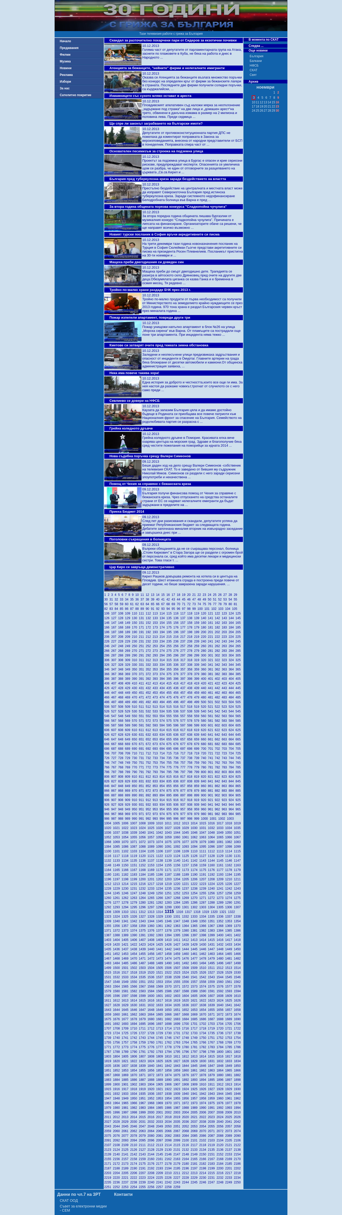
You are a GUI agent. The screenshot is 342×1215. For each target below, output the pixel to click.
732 (149, 758)
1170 (160, 870)
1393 (160, 935)
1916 (117, 1089)
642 (218, 735)
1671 (212, 1014)
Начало (65, 41)
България (256, 56)
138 (190, 618)
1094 (195, 846)
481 (211, 697)
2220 (117, 1178)
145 (238, 618)
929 (128, 804)
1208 (212, 879)
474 (163, 697)
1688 (221, 1019)
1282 (160, 902)
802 (218, 772)
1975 (212, 1103)
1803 (108, 1056)
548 (121, 716)
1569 (160, 986)
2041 (229, 1122)
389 (128, 679)
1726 (134, 1033)
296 (176, 655)
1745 (160, 1038)
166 (107, 627)
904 (232, 795)
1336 (221, 916)
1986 (169, 1108)
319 (197, 660)
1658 (238, 1010)
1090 (160, 846)
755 (169, 762)
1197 (117, 879)
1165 (117, 870)
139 (197, 618)
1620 (186, 1000)
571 (142, 721)
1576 (221, 986)
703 (225, 749)
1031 (203, 828)
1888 (151, 1080)
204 (232, 632)
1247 (134, 893)
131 (142, 618)
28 (231, 595)
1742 (134, 1038)
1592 (221, 991)
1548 (117, 982)
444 (232, 688)
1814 (203, 1056)
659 (197, 739)
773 (156, 767)
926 (107, 804)
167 (114, 627)
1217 (151, 884)
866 (107, 790)
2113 (160, 1145)
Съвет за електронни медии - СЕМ (83, 1208)
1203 (169, 879)
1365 (195, 926)
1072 (143, 842)
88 (137, 609)
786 (107, 772)
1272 (212, 898)
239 (197, 641)
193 (156, 632)
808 (121, 776)
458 (190, 693)
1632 (151, 1005)
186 (107, 632)
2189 (126, 1168)
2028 (117, 1122)
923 (225, 800)
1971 (177, 1103)
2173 (126, 1164)
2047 (143, 1126)
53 (225, 599)
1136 (143, 860)
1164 (108, 870)
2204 (117, 1173)
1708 (117, 1028)
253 (156, 646)
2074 (238, 1131)
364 (232, 669)
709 (128, 753)
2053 (195, 1126)
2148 (186, 1154)
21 (194, 595)
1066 (229, 837)
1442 (169, 949)
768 (121, 767)
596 (176, 725)
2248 (221, 1182)
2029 (126, 1122)
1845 (195, 1066)
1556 (186, 982)
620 (204, 730)
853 (156, 786)
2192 (151, 1168)
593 (156, 725)
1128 (212, 856)
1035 (238, 828)
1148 (108, 865)
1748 (186, 1038)
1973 (195, 1103)
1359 (143, 926)
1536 (151, 977)
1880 (221, 1075)
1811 (177, 1056)
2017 (160, 1117)
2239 (143, 1182)
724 (232, 753)
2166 (203, 1159)
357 (183, 669)
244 (232, 641)
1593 (229, 991)
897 (183, 795)
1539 (177, 977)
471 (142, 697)
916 (176, 800)
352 (149, 669)
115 (169, 613)
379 (197, 674)
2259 (177, 1187)
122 (218, 613)
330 (135, 665)
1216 (143, 884)
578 (190, 721)
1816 (221, 1056)
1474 (169, 958)
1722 (238, 1028)
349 (128, 669)
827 (114, 781)
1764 (186, 1042)
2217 (229, 1173)
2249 (229, 1182)
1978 (238, 1103)
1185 (151, 874)
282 (218, 651)
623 (225, 730)
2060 (117, 1131)
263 (225, 646)
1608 (221, 996)
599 (197, 725)
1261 (117, 898)
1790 (134, 1052)
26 (220, 595)
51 (215, 599)
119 (197, 613)
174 (163, 627)
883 (225, 790)
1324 (117, 916)
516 (176, 707)
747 (114, 762)
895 (169, 795)
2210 (169, 1173)
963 (225, 809)
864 (232, 786)
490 (135, 702)
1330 (169, 916)
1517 (126, 972)
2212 (186, 1173)
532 (149, 711)
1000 (205, 818)
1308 (108, 912)
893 (156, 795)
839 (197, 781)
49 (205, 599)
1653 (195, 1010)
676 (176, 744)
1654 (203, 1010)
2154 (238, 1154)
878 (190, 790)
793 (156, 772)
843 (225, 781)
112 (149, 613)
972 (149, 814)
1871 (143, 1075)
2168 (221, 1159)
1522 (169, 972)
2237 (126, 1182)
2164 (186, 1159)
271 (142, 651)
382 (218, 674)
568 (121, 721)
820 (204, 776)
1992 (221, 1108)
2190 (134, 1168)
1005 (117, 823)
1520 (151, 972)
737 (183, 758)
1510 (203, 968)
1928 (221, 1089)
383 (225, 674)
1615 (143, 1000)
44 (179, 599)
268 (121, 651)
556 (176, 716)
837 (183, 781)
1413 (195, 940)
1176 (212, 870)
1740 (117, 1038)
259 (197, 646)
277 (183, 651)
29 (236, 595)
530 (135, 711)
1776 (151, 1047)
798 (190, 772)
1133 (117, 860)
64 (148, 604)
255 (169, 646)
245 (238, 641)
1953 (160, 1098)
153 (156, 623)
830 (135, 781)
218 (190, 637)
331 (142, 665)
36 (137, 599)
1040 (143, 832)
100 (200, 609)
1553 (160, 982)
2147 (177, 1154)
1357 (126, 926)
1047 (203, 832)
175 (169, 627)
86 (127, 609)
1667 (177, 1014)
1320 (215, 912)
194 (163, 632)
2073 (229, 1131)
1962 (238, 1098)
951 (142, 809)
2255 (143, 1187)
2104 (221, 1140)
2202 (238, 1168)
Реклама (66, 75)
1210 (229, 879)
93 (163, 609)
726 (107, 758)
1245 (117, 893)
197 (183, 632)
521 (211, 707)
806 (107, 776)
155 (169, 623)
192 (149, 632)
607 (114, 730)
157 (183, 623)
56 (106, 604)
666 (107, 744)
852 (149, 786)
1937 (160, 1094)
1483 (108, 963)
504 (232, 702)
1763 (177, 1042)
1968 (151, 1103)
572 (149, 721)
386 (107, 679)
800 (204, 772)
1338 (238, 916)
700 (204, 749)
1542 (203, 977)
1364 (186, 926)
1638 (203, 1005)
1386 (238, 930)
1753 (229, 1038)
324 (232, 660)
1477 (195, 958)
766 (107, 767)
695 (169, 749)
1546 (238, 977)
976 (176, 814)
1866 (238, 1070)
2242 (169, 1182)
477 (183, 697)
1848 (221, 1066)
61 (132, 604)
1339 (108, 921)
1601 (160, 996)
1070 (126, 842)
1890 (169, 1080)
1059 (169, 837)
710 (135, 753)
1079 (203, 842)
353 (156, 669)
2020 (186, 1117)
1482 (238, 958)
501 (211, 702)
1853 (126, 1070)
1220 (177, 884)
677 (183, 744)
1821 (126, 1061)
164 (232, 623)
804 (232, 772)
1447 (212, 949)
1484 (117, 963)
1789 (126, 1052)
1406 (134, 940)
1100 (108, 851)
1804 (117, 1056)
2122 (238, 1145)
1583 (143, 991)
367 (114, 674)
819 (197, 776)
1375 (143, 930)
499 (197, 702)
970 (135, 814)
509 (128, 707)
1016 (212, 823)
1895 (212, 1080)
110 (135, 613)
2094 (134, 1140)
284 (232, 651)
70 (179, 604)
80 (231, 604)
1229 (117, 888)
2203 (108, 1173)
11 (143, 595)
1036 (108, 832)
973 (156, 814)
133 (156, 618)
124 (232, 613)
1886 (134, 1080)
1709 (126, 1028)
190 (135, 632)
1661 (126, 1014)
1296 (143, 907)
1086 (126, 846)
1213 (117, 884)
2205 (126, 1173)
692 (149, 749)
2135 (212, 1150)
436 (176, 688)
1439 (143, 949)
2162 (169, 1159)
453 (156, 693)
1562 (238, 982)
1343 (143, 921)
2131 (177, 1150)
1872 (151, 1075)
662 (218, 739)
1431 (212, 944)
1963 (108, 1103)
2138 (238, 1150)
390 (135, 679)
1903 (143, 1084)
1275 (238, 898)
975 (169, 814)
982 (218, 814)
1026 (160, 828)
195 (169, 632)
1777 (160, 1047)
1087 (134, 846)
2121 (229, 1145)
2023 (212, 1117)
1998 (134, 1112)
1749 (195, 1038)
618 (190, 730)
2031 (143, 1122)
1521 (160, 972)
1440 (151, 949)
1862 (203, 1070)
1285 (186, 902)
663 (225, 739)
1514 (238, 968)
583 (225, 721)
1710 (134, 1028)
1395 (177, 935)
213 (156, 637)
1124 (177, 856)
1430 (203, 944)
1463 (212, 954)
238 (190, 641)
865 (238, 786)
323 (225, 660)
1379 (177, 930)
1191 (203, 874)
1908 (186, 1084)
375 (169, 674)
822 (218, 776)
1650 (169, 1010)
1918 (134, 1089)
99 (194, 609)
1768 (221, 1042)
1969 (160, 1103)
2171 (108, 1164)
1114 (229, 851)
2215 (212, 1173)
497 (183, 702)
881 (211, 790)
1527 (212, 972)
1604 (186, 996)
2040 (221, 1122)
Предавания (69, 48)
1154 (160, 865)
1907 (177, 1084)
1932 (117, 1094)
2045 (126, 1126)
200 (204, 632)
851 (142, 786)
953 (156, 809)
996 (176, 818)
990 (135, 818)
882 (218, 790)
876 (176, 790)
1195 (238, 874)
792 (149, 772)
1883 (108, 1080)
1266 (160, 898)
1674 (238, 1014)
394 (163, 679)
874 (163, 790)
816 (176, 776)
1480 (221, 958)
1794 (169, 1052)
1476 (186, 958)
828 (121, 781)
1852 (117, 1070)
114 (163, 613)
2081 (160, 1136)
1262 (126, 898)
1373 (126, 930)
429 (128, 688)
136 (176, 618)
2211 (177, 1173)
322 (218, 660)
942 (218, 804)
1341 (126, 921)
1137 (151, 860)
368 (121, 674)
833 (156, 781)
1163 (238, 865)
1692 (117, 1024)
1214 (126, 884)
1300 (177, 907)
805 (238, 772)
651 (142, 739)
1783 (212, 1047)
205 (238, 632)
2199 (212, 1168)
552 (149, 716)
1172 (177, 870)
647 (114, 739)
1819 (108, 1061)
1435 (108, 949)
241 (211, 641)
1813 (195, 1056)
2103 (212, 1140)
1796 (186, 1052)
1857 (160, 1070)
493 (156, 702)
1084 (108, 846)
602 (218, 725)
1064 (212, 837)
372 (149, 674)
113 (156, 613)
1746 (169, 1038)
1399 (212, 935)
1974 (203, 1103)
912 (149, 800)
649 (128, 739)
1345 (160, 921)
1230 (126, 888)
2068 (186, 1131)
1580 (117, 991)
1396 (186, 935)
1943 (212, 1094)
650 (135, 739)
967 (114, 814)
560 (204, 716)
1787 (108, 1052)
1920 (151, 1089)
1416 (221, 940)
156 (176, 623)
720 (204, 753)
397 (183, 679)
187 (114, 632)
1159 (203, 865)
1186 (160, 874)
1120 (143, 856)
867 (114, 790)
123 (225, 613)
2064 (151, 1131)
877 (183, 790)
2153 (229, 1154)
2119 (212, 1145)
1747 (177, 1038)
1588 (186, 991)
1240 (212, 888)
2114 (169, 1145)
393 (156, 679)
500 (204, 702)
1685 (195, 1019)
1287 (203, 902)
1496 (221, 963)
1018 (229, 823)
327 (114, 665)
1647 (143, 1010)
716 (176, 753)
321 (211, 660)
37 (143, 599)
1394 (169, 935)
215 (169, 637)
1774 (134, 1047)
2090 (238, 1136)
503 (225, 702)
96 (179, 609)
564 (232, 716)
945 (238, 804)
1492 (186, 963)
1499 (108, 968)
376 (176, 674)
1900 (117, 1084)
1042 (160, 832)
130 (135, 618)
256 (176, 646)
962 (218, 809)
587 (114, 725)
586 (107, 725)
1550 (134, 982)
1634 (169, 1005)
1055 (134, 837)
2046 (134, 1126)
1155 (169, 865)
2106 (238, 1140)
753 (156, 762)
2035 (177, 1122)
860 (204, 786)
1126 (195, 856)
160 (204, 623)
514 (163, 707)
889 (128, 795)
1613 (126, 1000)
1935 (143, 1094)
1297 (151, 907)
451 (142, 693)
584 (232, 721)
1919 (143, 1089)
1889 (160, 1080)
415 (169, 683)
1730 (169, 1033)
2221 (126, 1178)
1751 (212, 1038)
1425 (160, 944)
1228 (108, 888)
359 (197, 669)
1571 (177, 986)
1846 (203, 1066)
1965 (126, 1103)
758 (190, 762)
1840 (151, 1066)
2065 (160, 1131)
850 (135, 786)
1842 (169, 1066)
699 (197, 749)
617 (183, 730)
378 (190, 674)
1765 (195, 1042)
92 (158, 609)
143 (225, 618)
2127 (143, 1150)
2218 (238, 1173)
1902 (134, 1084)
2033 (160, 1122)
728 (121, 758)
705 (238, 749)
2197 (195, 1168)
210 (135, 637)
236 (176, 641)
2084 (186, 1136)
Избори (65, 81)
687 (114, 749)
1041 (151, 832)
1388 (117, 935)
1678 (134, 1019)
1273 (221, 898)
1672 (221, 1014)
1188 (177, 874)
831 (142, 781)
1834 (238, 1061)
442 (218, 688)
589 (128, 725)
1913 (229, 1084)
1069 (117, 842)
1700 (186, 1024)
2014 (134, 1117)
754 (163, 762)
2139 (108, 1154)
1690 (238, 1019)
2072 (221, 1131)
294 (163, 655)
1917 (126, 1089)
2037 (195, 1122)
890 (135, 795)
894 (163, 795)
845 (238, 781)
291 (142, 655)
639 (197, 735)
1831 (212, 1061)
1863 (212, 1070)
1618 (169, 1000)
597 (183, 725)
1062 (195, 837)
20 (189, 595)
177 (183, 627)
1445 (195, 949)
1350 (203, 921)
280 (204, 651)
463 (225, 693)
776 (176, 767)
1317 (189, 912)
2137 (229, 1150)
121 (211, 613)
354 (163, 669)
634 (163, 735)
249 (128, 646)
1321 (223, 912)
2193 (160, 1168)
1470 (134, 958)
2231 (212, 1178)
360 (204, 669)
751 (142, 762)
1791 (143, 1052)
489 (128, 702)
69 (174, 604)
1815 (212, 1056)
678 (190, 744)
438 (190, 688)
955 (169, 809)
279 (197, 651)
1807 (143, 1056)
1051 (238, 832)
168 (121, 627)
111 (142, 613)
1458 (169, 954)
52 (220, 599)
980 (204, 814)
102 (214, 609)
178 (190, 627)
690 (135, 749)
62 (137, 604)
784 (232, 767)
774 (163, 767)
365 (238, 669)
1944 (221, 1094)
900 (204, 795)
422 (218, 683)
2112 (151, 1145)
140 (204, 618)
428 (121, 688)
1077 (186, 842)
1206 (195, 879)
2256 (151, 1187)
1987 (177, 1108)
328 (121, 665)
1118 (126, 856)
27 (225, 595)
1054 (126, 837)
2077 (126, 1136)
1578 (238, 986)
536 (176, 711)
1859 (177, 1070)
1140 (177, 860)
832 (149, 781)
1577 (229, 986)
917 (183, 800)
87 (132, 609)
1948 (117, 1098)
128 (121, 618)
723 (225, 753)
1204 (177, 879)
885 (238, 790)
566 (107, 721)
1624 (221, 1000)
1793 (160, 1052)
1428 (186, 944)
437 (183, 688)
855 (169, 786)
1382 (203, 930)
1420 (117, 944)
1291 (238, 902)
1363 (177, 926)
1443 (177, 949)
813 (156, 776)
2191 (143, 1168)
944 (232, 804)
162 (218, 623)
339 (197, 665)
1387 (108, 935)
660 (204, 739)
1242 (229, 888)
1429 (195, 944)
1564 (117, 986)
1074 (160, 842)
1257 (221, 893)
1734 (203, 1033)
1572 (186, 986)
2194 (169, 1168)
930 (135, 804)
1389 (126, 935)
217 (183, 637)
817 (183, 776)
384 (232, 674)
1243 (238, 888)
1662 (134, 1014)
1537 (160, 977)
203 (225, 632)
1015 (203, 823)
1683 (177, 1019)
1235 (169, 888)
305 (238, 655)
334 (163, 665)
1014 (195, 823)
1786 (238, 1047)
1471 (143, 958)
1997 (126, 1112)
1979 (108, 1108)
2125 (126, 1150)
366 (107, 674)
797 (183, 772)
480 (204, 697)
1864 (221, 1070)
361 (211, 669)
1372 (117, 930)
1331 (177, 916)
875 (169, 790)
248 (121, 646)
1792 (151, 1052)
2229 (195, 1178)
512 (149, 707)
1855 (143, 1070)
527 (114, 711)
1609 (229, 996)
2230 (203, 1178)
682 (218, 744)
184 (232, 627)
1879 (212, 1075)
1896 (221, 1080)
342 (218, 665)
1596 (117, 996)
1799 (212, 1052)
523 (225, 707)
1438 (134, 949)
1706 (238, 1024)
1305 (221, 907)
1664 (151, 1014)
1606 (203, 996)
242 (218, 641)
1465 (229, 954)
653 (156, 739)
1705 (229, 1024)
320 (204, 660)
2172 (117, 1164)
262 (218, 646)
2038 (203, 1122)
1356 (117, 926)
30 (106, 599)
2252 (117, 1187)
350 (135, 669)
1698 (169, 1024)
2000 (151, 1112)
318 (190, 660)
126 (107, 618)
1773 (126, 1047)
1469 (126, 958)
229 (128, 641)
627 (114, 735)
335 (169, 665)
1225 (221, 884)
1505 (160, 968)
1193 (221, 874)
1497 (229, 963)
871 (142, 790)
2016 (151, 1117)
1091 (169, 846)
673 (156, 744)
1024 (143, 828)
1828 (186, 1061)
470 (135, 697)
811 (142, 776)
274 (163, 651)
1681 (160, 1019)
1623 (212, 1000)
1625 (229, 1000)
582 (218, 721)
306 (107, 660)
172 (149, 627)
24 (210, 595)
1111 (203, 851)
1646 (134, 1010)
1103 (134, 851)
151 (142, 623)
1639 (212, 1005)
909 (128, 800)
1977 (229, 1103)
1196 (108, 879)
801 (211, 772)
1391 (143, 935)
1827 (177, 1061)
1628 (117, 1005)
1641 (229, 1005)
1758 (134, 1042)
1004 (108, 823)
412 (149, 683)
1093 (186, 846)
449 (128, 693)
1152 (143, 865)
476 (176, 697)
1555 (177, 982)
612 (149, 730)
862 (218, 786)
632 (149, 735)
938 (190, 804)
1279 (134, 902)
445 (238, 688)
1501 (126, 968)
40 (158, 599)
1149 (117, 865)
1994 (238, 1108)
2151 (212, 1154)
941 (211, 804)
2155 (108, 1159)
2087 (212, 1136)
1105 (151, 851)
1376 (151, 930)
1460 (186, 954)
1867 (108, 1075)
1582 (134, 991)
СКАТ (253, 70)
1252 (177, 893)
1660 (117, 1014)
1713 (160, 1028)
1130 (229, 856)
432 (149, 688)
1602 (169, 996)
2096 (151, 1140)
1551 (143, 982)
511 (142, 707)
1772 (117, 1047)
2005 (195, 1112)
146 (107, 623)
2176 (151, 1164)
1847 (212, 1066)
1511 (212, 968)
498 (190, 702)
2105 (229, 1140)
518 (190, 707)
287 (114, 655)
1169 (151, 870)
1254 (195, 893)
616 (176, 730)
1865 (229, 1070)
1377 (160, 930)
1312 (143, 912)
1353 (229, 921)
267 (114, 651)
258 (190, 646)
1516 (117, 972)
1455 (143, 954)
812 (149, 776)
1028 (177, 828)
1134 (126, 860)
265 (238, 646)
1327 (143, 916)
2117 (195, 1145)
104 (228, 609)
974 (163, 814)
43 (174, 599)
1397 (195, 935)
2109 (126, 1145)
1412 (186, 940)
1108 (177, 851)
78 (220, 604)
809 (128, 776)
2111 (143, 1145)
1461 (195, 954)
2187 (108, 1168)
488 (121, 702)
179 (197, 627)
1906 (169, 1084)
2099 (177, 1140)
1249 (151, 893)
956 (176, 809)
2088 (221, 1136)
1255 (203, 893)
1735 (212, 1033)
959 (197, 809)
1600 (151, 996)
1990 (203, 1108)
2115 (177, 1145)
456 (176, 693)
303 (225, 655)
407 (114, 683)
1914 (238, 1084)
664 (232, 739)
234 (163, 641)
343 (225, 665)
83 (112, 609)
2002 (169, 1112)
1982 (134, 1108)
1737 (229, 1033)
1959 (212, 1098)
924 (232, 800)
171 (142, 627)
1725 (126, 1033)
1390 (134, 935)
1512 (221, 968)
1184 (143, 874)
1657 (229, 1010)
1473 (160, 958)
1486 (134, 963)
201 (211, 632)
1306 (229, 907)
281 (211, 651)
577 (183, 721)
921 (211, 800)
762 (218, 762)
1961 (229, 1098)
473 (156, 697)
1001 (214, 818)
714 (163, 753)
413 (156, 683)
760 (204, 762)
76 (210, 604)
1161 (221, 865)
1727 (143, 1033)
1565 (126, 986)
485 (238, 697)
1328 (151, 916)
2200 (221, 1168)
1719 (212, 1028)
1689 (229, 1019)
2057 (229, 1126)
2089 (229, 1136)
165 (238, 623)
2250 (238, 1182)
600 (204, 725)
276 (176, 651)
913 (156, 800)
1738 (238, 1033)
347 (114, 669)
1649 (160, 1010)
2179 (177, 1164)
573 (156, 721)
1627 (108, 1005)
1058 (160, 837)
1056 (143, 837)
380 (204, 674)
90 (148, 609)
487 (114, 702)
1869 (126, 1075)
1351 (212, 921)
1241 (221, 888)
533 (156, 711)
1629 (126, 1005)
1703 (212, 1024)
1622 (203, 1000)
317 (183, 660)
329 (128, 665)
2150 (203, 1154)
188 (121, 632)
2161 (160, 1159)
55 (236, 599)
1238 (195, 888)
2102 (203, 1140)
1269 (186, 898)
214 (163, 637)
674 (163, 744)
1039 (134, 832)
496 (176, 702)
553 (156, 716)
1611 (108, 1000)
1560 (221, 982)
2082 (169, 1136)
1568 (151, 986)
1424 (151, 944)
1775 (143, 1047)
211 (142, 637)
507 (114, 707)
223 (225, 637)
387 (114, 679)
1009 (151, 823)
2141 (126, 1154)
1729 (160, 1033)
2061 (126, 1131)
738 (190, 758)
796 (176, 772)
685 (238, 744)
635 (169, 735)
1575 (212, 986)
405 (238, 679)
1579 (108, 991)
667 (114, 744)
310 (135, 660)
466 (107, 697)
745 (238, 758)
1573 (195, 986)
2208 (151, 1173)
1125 (186, 856)
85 (122, 609)
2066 (169, 1131)
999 (197, 818)
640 (204, 735)
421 (211, 683)
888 (121, 795)
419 (197, 683)
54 (231, 599)
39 (153, 599)
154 (163, 623)
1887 (143, 1080)
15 (163, 595)
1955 (177, 1098)
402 (218, 679)
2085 (195, 1136)
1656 (221, 1010)
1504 (151, 968)
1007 (134, 823)
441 (211, 688)
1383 (212, 930)
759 (197, 762)
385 (238, 674)
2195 (177, 1168)
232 (149, 641)
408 (121, 683)
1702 (203, 1024)
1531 (108, 977)
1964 (117, 1103)
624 (232, 730)
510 (135, 707)
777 (183, 767)
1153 (151, 865)
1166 (126, 870)
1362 (169, 926)
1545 (229, 977)
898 (190, 795)
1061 (186, 837)
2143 (143, 1154)
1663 (143, 1014)
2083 (177, 1136)
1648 (151, 1010)
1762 (169, 1042)
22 (200, 595)
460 (204, 693)
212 (149, 637)
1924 (186, 1089)
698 (190, 749)
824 (232, 776)
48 (200, 599)
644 (232, 735)
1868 (117, 1075)
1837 (126, 1066)
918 (190, 800)
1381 (195, 930)
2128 (151, 1150)
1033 (221, 828)
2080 (151, 1136)
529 (128, 711)
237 (183, 641)
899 (197, 795)
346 (107, 669)
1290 (229, 902)
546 (107, 716)
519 (197, 707)
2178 (169, 1164)
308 (121, 660)
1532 (117, 977)
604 (232, 725)
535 (169, 711)
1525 (195, 972)
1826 (169, 1061)
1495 (212, 963)
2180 (186, 1164)
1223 (203, 884)
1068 (108, 842)
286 (107, 655)
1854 (134, 1070)
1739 (108, 1038)
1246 (126, 893)
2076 (117, 1136)
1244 (108, 893)
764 (232, 762)
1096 (212, 846)
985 (238, 814)
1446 (203, 949)
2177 (160, 1164)
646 (107, 739)
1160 (212, 865)
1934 (134, 1094)
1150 (126, 865)
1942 (203, 1094)
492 (149, 702)
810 (135, 776)
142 (218, 618)
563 (225, 716)
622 (218, 730)
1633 (160, 1005)
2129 (160, 1150)
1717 (195, 1028)
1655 (212, 1010)
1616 (151, 1000)
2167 (212, 1159)
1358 (134, 926)
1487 (143, 963)
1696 (151, 1024)
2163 (177, 1159)
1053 (117, 837)
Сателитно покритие (75, 95)
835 (169, 781)
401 (211, 679)
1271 (203, 898)
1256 (212, 893)
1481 (229, 958)
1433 (229, 944)
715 (169, 753)
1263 (134, 898)
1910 (203, 1084)
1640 (221, 1005)
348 (121, 669)
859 (197, 786)
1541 (195, 977)
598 (190, 725)
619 (197, 730)
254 (163, 646)
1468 (117, 958)
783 (225, 767)
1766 (203, 1042)
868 (121, 790)
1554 (169, 982)
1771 (108, 1047)
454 (163, 693)
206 (107, 637)
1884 (117, 1080)
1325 (126, 916)
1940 (186, 1094)
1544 (221, 977)
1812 (186, 1056)
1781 (195, 1047)
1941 (195, 1094)
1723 (108, 1033)
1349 (195, 921)
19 (184, 595)
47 (194, 599)
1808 (151, 1056)
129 (128, 618)
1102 (126, 851)
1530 (238, 972)
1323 (108, 916)
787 (114, 772)
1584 (151, 991)
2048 (151, 1126)
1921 (160, 1089)
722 (218, 753)
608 (121, 730)
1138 (160, 860)
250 (135, 646)
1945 (229, 1094)
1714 (169, 1028)
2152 (221, 1154)
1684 (186, 1019)
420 (204, 683)
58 (117, 604)
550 (135, 716)
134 (163, 618)
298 (190, 655)
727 (114, 758)
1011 (169, 823)
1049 (221, 832)
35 (132, 599)
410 (135, 683)
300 (204, 655)
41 (163, 599)
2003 (177, 1112)
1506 (169, 968)
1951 (143, 1098)
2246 (203, 1182)
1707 (108, 1028)
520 (204, 707)
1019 (238, 823)
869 (128, 790)
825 (238, 776)
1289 (221, 902)
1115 (238, 851)
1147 (238, 860)
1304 (212, 907)
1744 (151, 1038)
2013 (126, 1117)
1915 (108, 1089)
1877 (195, 1075)
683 (225, 744)
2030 (134, 1122)
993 (156, 818)
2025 (229, 1117)
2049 (160, 1126)
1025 (151, 828)
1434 (238, 944)
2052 (186, 1126)
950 (135, 809)
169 (128, 627)
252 (149, 646)
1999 (143, 1112)
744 (232, 758)
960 (204, 809)
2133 (195, 1150)
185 (238, 627)
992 (149, 818)
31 (112, 599)
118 (190, 613)
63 (143, 604)
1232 (143, 888)
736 (176, 758)
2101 (195, 1140)
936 (176, 804)
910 (135, 800)
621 (211, 730)
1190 (195, 874)
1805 (126, 1056)
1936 (151, 1094)
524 (232, 707)
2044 (117, 1126)
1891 (177, 1080)
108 (121, 613)
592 (149, 725)
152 (149, 623)
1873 (160, 1075)
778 (190, 767)
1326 (134, 916)
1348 (186, 921)
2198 (203, 1168)
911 (142, 800)
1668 (186, 1014)
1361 (160, 926)
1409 (160, 940)
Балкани (256, 61)
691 (142, 749)
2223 (143, 1178)
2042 (238, 1122)
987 (114, 818)
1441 (160, 949)
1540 (186, 977)
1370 (238, 926)
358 (190, 669)
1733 (195, 1033)
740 (204, 758)
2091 (108, 1140)
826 (107, 781)
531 (142, 711)
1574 (203, 986)
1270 (195, 898)
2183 (212, 1164)
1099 (238, 846)
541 (211, 711)
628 (121, 735)
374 (163, 674)
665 (238, 739)
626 (107, 735)
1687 (212, 1019)
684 (232, 744)
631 (142, 735)
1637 (195, 1005)
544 (232, 711)
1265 (151, 898)
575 (169, 721)
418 (190, 683)
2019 (177, 1117)
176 (176, 627)
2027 (108, 1122)
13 (153, 595)
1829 (195, 1061)
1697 (160, 1024)
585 (238, 721)
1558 (203, 982)
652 (149, 739)
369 (128, 674)
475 (169, 697)
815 (169, 776)
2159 (143, 1159)
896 (176, 795)
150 (135, 623)
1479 (212, 958)
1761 (160, 1042)
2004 (186, 1112)
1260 (108, 898)
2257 (160, 1187)
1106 (160, 851)
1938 (169, 1094)
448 (121, 693)
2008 (221, 1112)
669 (128, 744)
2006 (203, 1112)
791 (142, 772)
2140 (117, 1154)
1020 (108, 828)
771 (142, 767)
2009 (229, 1112)
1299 (169, 907)
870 (135, 790)
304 (232, 655)
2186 (238, 1164)
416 (176, 683)
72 (189, 604)
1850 (238, 1066)
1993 (229, 1108)
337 (183, 665)
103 (221, 609)
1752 (221, 1038)
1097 (221, 846)
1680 (151, 1019)
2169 (229, 1159)
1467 (108, 958)
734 (163, 758)
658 (190, 739)
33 (122, 599)
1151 (134, 865)
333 (156, 665)
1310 (126, 912)
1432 (221, 944)
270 (135, 651)
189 (128, 632)
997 (183, 818)
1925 (195, 1089)
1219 (169, 884)
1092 (177, 846)
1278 (126, 902)
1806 (134, 1056)
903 (225, 795)
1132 (108, 860)
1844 (186, 1066)
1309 (117, 912)
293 (156, 655)
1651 (177, 1010)
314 (163, 660)
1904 (151, 1084)
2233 (229, 1178)
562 (218, 716)
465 (238, 693)
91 (153, 609)
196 (176, 632)
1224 (212, 884)
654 (163, 739)
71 (184, 604)
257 (183, 646)
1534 (134, 977)
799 (197, 772)
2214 (203, 1173)
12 (148, 595)
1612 (117, 1000)
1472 (151, 958)
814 (163, 776)
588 (121, 725)
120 (204, 613)
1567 (143, 986)
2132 (186, 1150)
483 (225, 697)
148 (121, 623)
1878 (203, 1075)
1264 (143, 898)
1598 (134, 996)
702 (218, 749)
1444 (186, 949)
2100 (186, 1140)
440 (204, 688)
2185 (229, 1164)
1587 (177, 991)
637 (183, 735)
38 (148, 599)
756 (176, 762)
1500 (117, 968)
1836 (117, 1066)
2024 (221, 1117)
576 (176, 721)
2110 (134, 1145)
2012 (117, 1117)
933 (156, 804)
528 (121, 711)
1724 (117, 1033)
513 (156, 707)
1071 (134, 842)
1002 (222, 818)
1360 (151, 926)
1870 (134, 1075)
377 (183, 674)
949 (128, 809)
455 (169, 693)
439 (197, 688)
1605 (195, 996)
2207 (143, 1173)
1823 (143, 1061)
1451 (108, 954)
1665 (160, 1014)
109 (128, 613)
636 (176, 735)
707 (114, 753)
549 (128, 716)
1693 (126, 1024)
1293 (117, 907)
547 (114, 716)
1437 (126, 949)
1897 (229, 1080)
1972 (186, 1103)
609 (128, 730)
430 (135, 688)
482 (218, 697)
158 (190, 623)
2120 (221, 1145)
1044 (177, 832)
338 (190, 665)
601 (211, 725)
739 (197, 758)
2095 (143, 1140)
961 (211, 809)
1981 (126, 1108)
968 (121, 814)
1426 (169, 944)
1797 (195, 1052)
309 (128, 660)
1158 (195, 865)
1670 (203, 1014)
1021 (117, 828)
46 (189, 599)
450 (135, 693)
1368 (221, 926)
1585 (160, 991)
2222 (134, 1178)
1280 (143, 902)
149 (128, 623)
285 (238, 651)
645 (238, 735)
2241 (160, 1182)
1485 (126, 963)
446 (107, 693)
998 (190, 818)
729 (128, 758)
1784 (221, 1047)
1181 (117, 874)
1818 (238, 1056)
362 (218, 669)
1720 (221, 1028)
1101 (117, 851)
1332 (186, 916)
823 (225, 776)
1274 (229, 898)
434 (163, 688)
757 (183, 762)
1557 (195, 982)
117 (183, 613)
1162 (229, 865)
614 (163, 730)
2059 (108, 1131)
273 (156, 651)
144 (232, 618)
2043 (108, 1126)
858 (190, 786)
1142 (195, 860)
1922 (169, 1089)
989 (128, 818)
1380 (186, 930)
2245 (195, 1182)
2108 (117, 1145)
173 (156, 627)
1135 (134, 860)
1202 (160, 879)
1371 (108, 930)
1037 (117, 832)
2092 (117, 1140)
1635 (177, 1005)
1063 (203, 837)
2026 (238, 1117)
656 (176, 739)
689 (128, 749)
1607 (212, 996)
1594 (238, 991)
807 (114, 776)
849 (128, 786)
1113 (221, 851)
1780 (186, 1047)
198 (190, 632)
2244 (186, 1182)
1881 (229, 1075)
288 (121, 655)
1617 (160, 1000)
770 (135, 767)
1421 (126, 944)
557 (183, 716)
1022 (126, 828)
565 (238, 716)
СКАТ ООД (69, 1200)
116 (176, 613)
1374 (134, 930)
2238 (134, 1182)
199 (197, 632)
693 (156, 749)
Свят (253, 75)
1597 (126, 996)
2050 (169, 1126)
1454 (134, 954)
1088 (143, 846)
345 (238, 665)
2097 (160, 1140)
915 (169, 800)
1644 (117, 1010)
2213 (195, 1173)
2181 (195, 1164)
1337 (229, 916)
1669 (195, 1014)
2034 (169, 1122)
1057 (151, 837)
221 (211, 637)
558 (190, 716)
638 (190, 735)
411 (142, 683)
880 (204, 790)
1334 (203, 916)
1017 (221, 823)
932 (149, 804)
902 (218, 795)
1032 (212, 828)
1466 (238, 954)
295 (169, 655)
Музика (65, 61)
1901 (126, 1084)
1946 (238, 1094)
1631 (143, 1005)
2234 (238, 1178)
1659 (108, 1014)
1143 (203, 860)
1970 (169, 1103)
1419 (108, 944)
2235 (108, 1182)
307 (114, 660)
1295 (134, 907)
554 (163, 716)
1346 (169, 921)
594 (163, 725)
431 (142, 688)
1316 (180, 912)
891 (142, 795)
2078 (134, 1136)
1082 (229, 842)
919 (197, 800)
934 (163, 804)
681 (211, 744)
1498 (238, 963)
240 (204, 641)
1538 (169, 977)
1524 (186, 972)
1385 (229, 930)
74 (200, 604)
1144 (212, 860)
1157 (186, 865)
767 (114, 767)
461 (211, 693)
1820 (117, 1061)
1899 (108, 1084)
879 (197, 790)
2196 (186, 1168)
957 (183, 809)
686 (107, 749)
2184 (221, 1164)
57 (112, 604)
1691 (108, 1024)
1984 (151, 1108)
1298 (160, 907)
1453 (126, 954)
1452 (117, 954)
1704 (221, 1024)
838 (190, 781)
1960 (221, 1098)
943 (225, 804)
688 (121, 749)
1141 (186, 860)
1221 (186, 884)
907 (114, 800)
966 (107, 814)
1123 (169, 856)
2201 (229, 1168)
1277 (117, 902)
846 (107, 786)
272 (149, 651)
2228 (186, 1178)
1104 (143, 851)
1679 (143, 1019)
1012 (177, 823)
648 (121, 739)
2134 (203, 1150)
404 (232, 679)
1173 (186, 870)
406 (107, 683)
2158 (134, 1159)
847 (114, 786)
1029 (186, 828)
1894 (203, 1080)
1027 (169, 828)
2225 (160, 1178)
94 (169, 609)
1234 (160, 888)
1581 (126, 991)
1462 (203, 954)
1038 (126, 832)
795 (169, 772)
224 (232, 637)
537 (183, 711)
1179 (238, 870)
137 (183, 618)
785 (238, 767)
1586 (169, 991)
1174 (195, 870)
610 (135, 730)
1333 (195, 916)
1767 (212, 1042)
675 (169, 744)
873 (156, 790)
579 (197, 721)
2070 (203, 1131)
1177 (221, 870)
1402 (238, 935)
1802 (238, 1052)
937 (183, 804)
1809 (160, 1056)
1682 (169, 1019)
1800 (221, 1052)
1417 (229, 940)
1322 (232, 912)
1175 (203, 870)
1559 (212, 982)
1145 (221, 860)
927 (114, 804)
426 (107, 688)
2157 (126, 1159)
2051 (177, 1126)
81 (236, 604)
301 (211, 655)
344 (232, 665)
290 (135, 655)
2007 (212, 1112)
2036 (186, 1122)
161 (211, 623)
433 (156, 688)
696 (176, 749)
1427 (177, 944)
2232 (221, 1178)
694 (163, 749)
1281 (151, 902)
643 (225, 735)
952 (149, 809)
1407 (143, 940)
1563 (108, 986)
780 (204, 767)
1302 (195, 907)
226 (107, 641)
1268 (177, 898)
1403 (108, 940)
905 (238, 795)
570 (135, 721)
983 (225, 814)
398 (190, 679)
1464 (221, 954)
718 (190, 753)
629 (128, 735)
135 (169, 618)
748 (121, 762)
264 (232, 646)
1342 (134, 921)
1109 (186, 851)
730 (135, 758)
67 (163, 604)
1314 (160, 912)
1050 (229, 832)
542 (218, 711)
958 (190, 809)
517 (183, 707)
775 (169, 767)
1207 (203, 879)
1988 (186, 1108)
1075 (169, 842)
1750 (203, 1038)
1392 (151, 935)
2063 (143, 1131)
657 (183, 739)
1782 (203, 1047)
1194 (229, 874)
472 (149, 697)
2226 (169, 1178)
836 (176, 781)
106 (107, 613)
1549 (126, 982)
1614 (134, 1000)
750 (135, 762)
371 (142, 674)
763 (225, 762)
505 (238, 702)
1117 (117, 856)
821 (211, 776)
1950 (134, 1098)
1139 (169, 860)
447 (114, 693)
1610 (238, 996)
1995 (108, 1112)
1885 (126, 1080)
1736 (221, 1033)
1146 (229, 860)
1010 (160, 823)
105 (235, 609)
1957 (195, 1098)
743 (225, 758)
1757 (126, 1042)
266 (107, 651)
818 (190, 776)
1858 (169, 1070)
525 (238, 707)
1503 (143, 968)
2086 (203, 1136)
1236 (177, 888)
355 (169, 669)
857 (183, 786)
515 (169, 707)
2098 (169, 1140)
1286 (195, 902)
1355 (108, 926)
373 (156, 674)
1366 (203, 926)
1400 (221, 935)
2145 (160, 1154)
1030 (195, 828)
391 (142, 679)
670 (135, 744)
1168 (143, 870)
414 (163, 683)
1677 (126, 1019)
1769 (229, 1042)
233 (156, 641)
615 (169, 730)
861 (211, 786)
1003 (231, 818)
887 (114, 795)
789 (128, 772)
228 (121, 641)
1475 (177, 958)
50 (210, 599)
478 (190, 697)
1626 (238, 1000)
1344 (151, 921)
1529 (229, 972)
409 (128, 683)
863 (225, 786)
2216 (221, 1173)
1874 (169, 1075)
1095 (203, 846)
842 (218, 781)
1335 (212, 916)
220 (204, 637)
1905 (160, 1084)
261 (211, 646)
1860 (186, 1070)
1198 (126, 879)
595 (169, 725)
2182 (203, 1164)
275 (169, 651)
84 (117, 609)
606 (107, 730)
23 (205, 595)
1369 (229, 926)
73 (194, 604)
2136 (221, 1150)
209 (128, 637)
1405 (126, 940)
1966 (134, 1103)
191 (142, 632)
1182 (126, 874)
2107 (108, 1145)
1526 (203, 972)
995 (169, 818)
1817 (229, 1056)
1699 (177, 1024)
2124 (117, 1150)
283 (225, 651)
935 (169, 804)
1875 (177, 1075)
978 (190, 814)
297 (183, 655)
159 (197, 623)
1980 (117, 1108)
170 (135, 627)
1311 (134, 912)
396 (176, 679)
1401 (229, 935)
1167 (134, 870)
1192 (212, 874)
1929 (229, 1089)
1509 (195, 968)
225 (238, 637)
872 (149, 790)
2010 (238, 1112)
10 (137, 595)
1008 (143, 823)
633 (156, 735)
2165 (195, 1159)
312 (149, 660)
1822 (134, 1061)
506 (107, 707)
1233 (151, 888)
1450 (238, 949)
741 (211, 758)
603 (225, 725)
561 (211, 716)
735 (169, 758)
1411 (177, 940)
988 (121, 818)
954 (163, 809)
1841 (160, 1066)
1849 (229, 1066)
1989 (195, 1108)
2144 (151, 1154)
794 (163, 772)
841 (211, 781)
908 (121, 800)
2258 (169, 1187)
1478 (203, 958)
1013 (186, 823)
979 (197, 814)
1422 (134, 944)
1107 (169, 851)
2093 (126, 1140)
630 (135, 735)
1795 (177, 1052)
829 (128, 781)
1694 (134, 1024)
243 (225, 641)
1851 (108, 1070)
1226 (229, 884)
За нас (65, 88)
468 (121, 697)
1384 (221, 930)
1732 (186, 1033)
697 (183, 749)
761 (211, 762)
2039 (212, 1122)
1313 (151, 912)
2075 (108, 1136)
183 (225, 627)
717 (183, 753)
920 (204, 800)
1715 (177, 1028)
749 (128, 762)
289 (128, 655)
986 (107, 818)
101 (207, 609)
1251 (169, 893)
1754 (238, 1038)
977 (183, 814)
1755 (108, 1042)
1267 (169, 898)
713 (156, 753)
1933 (126, 1094)
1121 (151, 856)
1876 (186, 1075)
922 (218, 800)
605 (238, 725)
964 (232, 809)
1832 (221, 1061)
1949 (126, 1098)
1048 (212, 832)
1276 (108, 902)
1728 (151, 1033)
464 (232, 693)
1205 (186, 879)
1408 (151, 940)
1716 (186, 1028)
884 (232, 790)
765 (238, 762)
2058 (238, 1126)
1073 (151, 842)
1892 (186, 1080)
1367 (212, 926)
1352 (221, 921)
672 (149, 744)
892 (149, 795)
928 (121, 804)
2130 (169, 1150)
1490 (169, 963)
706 (107, 753)
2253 (126, 1187)
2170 (238, 1159)
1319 (206, 912)
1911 (212, 1084)
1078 (195, 842)
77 (215, 604)
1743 (143, 1038)
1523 (177, 972)
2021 (195, 1117)
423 (225, 683)
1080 (212, 842)
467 (114, 697)
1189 (186, 874)
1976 (221, 1103)
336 (176, 665)
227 (114, 641)
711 (142, 753)
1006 (126, 823)
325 (238, 660)
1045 (186, 832)
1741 (126, 1038)
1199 (134, 879)
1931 (108, 1094)
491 (142, 702)
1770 (238, 1042)
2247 (212, 1182)
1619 (177, 1000)
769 (128, 767)
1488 (151, 963)
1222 (195, 884)
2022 (203, 1117)
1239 (203, 888)
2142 (134, 1154)
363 (225, 669)
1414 (203, 940)
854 (163, 786)
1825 (160, 1061)
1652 (186, 1010)
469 (128, 697)
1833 (229, 1061)
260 (204, 646)
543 (225, 711)
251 (142, 646)
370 (135, 674)
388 (121, 679)
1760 (151, 1042)
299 (197, 655)
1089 (151, 846)
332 (149, 665)
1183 (134, 874)
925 (238, 800)
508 (121, 707)
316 (176, 660)
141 (211, 618)
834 (163, 781)
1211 (238, 879)
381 (211, 674)
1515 (108, 972)
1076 (177, 842)
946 (107, 809)
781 (211, 767)
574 (163, 721)
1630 (134, 1005)
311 (142, 660)
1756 (117, 1042)
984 (232, 814)
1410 (169, 940)
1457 (160, 954)
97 (184, 609)
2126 (134, 1150)
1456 (151, 954)
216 (176, 637)
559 (197, 716)
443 (225, 688)
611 (142, 730)
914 (163, 800)
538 (190, 711)
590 (135, 725)
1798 (203, 1052)
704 (232, 749)
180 (204, 627)
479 (197, 697)
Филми (65, 54)
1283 (169, 902)
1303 (203, 907)
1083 (238, 842)
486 (107, 702)
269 (128, 651)
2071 (212, 1131)
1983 (143, 1108)
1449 (229, 949)
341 (211, 665)
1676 (117, 1019)
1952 (151, 1098)
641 (211, 735)
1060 (177, 837)
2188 (117, 1168)
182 (218, 627)
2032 (151, 1122)
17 (174, 595)
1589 (195, 991)
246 (107, 646)
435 (169, 688)
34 (127, 599)
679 (197, 744)
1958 (203, 1098)
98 (189, 609)
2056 (221, 1126)
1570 (169, 986)
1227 (238, 884)
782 (218, 767)
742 (218, 758)
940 (204, 804)
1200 (143, 879)
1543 (212, 977)
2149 (195, 1154)
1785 (229, 1047)
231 (142, 641)
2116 (186, 1145)
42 (169, 599)
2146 (169, 1154)
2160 (151, 1159)
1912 (221, 1084)
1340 (117, 921)
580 (204, 721)
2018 (169, 1117)
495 (169, 702)
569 (128, 721)
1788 (117, 1052)
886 (107, 795)
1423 (143, 944)
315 (169, 660)
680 (204, 744)
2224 (151, 1178)
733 (156, 758)
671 (142, 744)
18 (179, 595)
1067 (238, 837)
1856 (151, 1070)
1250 (160, 893)
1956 (186, 1098)
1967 (143, 1103)
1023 (134, 828)
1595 (108, 996)
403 (225, 679)
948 (121, 809)
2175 (143, 1164)
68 (169, 604)
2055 (212, 1126)
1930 (238, 1089)
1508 (186, 968)
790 (135, 772)
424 (232, 683)
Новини (65, 68)
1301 (186, 907)
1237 (186, 888)
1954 (169, 1098)
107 (114, 613)
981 (211, 814)
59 (122, 604)
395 (169, 679)
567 (114, 721)
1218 (160, 884)
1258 (229, 893)
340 (204, 665)
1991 (212, 1108)
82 (106, 609)
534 (163, 711)
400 (204, 679)
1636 (186, 1005)
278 (190, 651)
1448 (221, 949)
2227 (177, 1178)
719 (197, 753)
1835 (108, 1066)
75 (205, 604)
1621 (195, 1000)
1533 (126, 977)
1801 (229, 1052)
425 (238, 683)
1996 (117, 1112)
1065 (221, 837)
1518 (134, 972)
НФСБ (254, 65)
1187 (169, 874)
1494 (203, 963)
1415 (212, 940)
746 (107, 762)
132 (149, 618)
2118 (203, 1145)
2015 (143, 1117)
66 (158, 604)
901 (211, 795)
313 (156, 660)
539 (197, 711)
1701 (195, 1024)
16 (169, 595)
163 (225, 623)
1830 (203, 1061)
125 (238, 613)
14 (158, 595)
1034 (229, 828)
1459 (177, 954)
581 (211, 721)
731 (142, 758)
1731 (177, 1033)
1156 (177, 865)
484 (232, 697)
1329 (160, 916)
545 (238, 711)
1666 (169, 1014)
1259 (238, 893)
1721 (229, 1028)
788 (121, 772)
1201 (151, 879)
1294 (126, 907)
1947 (108, 1098)
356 (176, 669)
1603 (177, 996)
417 (183, 683)
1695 (143, 1024)
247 (114, 646)
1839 (143, 1066)
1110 (195, 851)
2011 (108, 1117)
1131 (238, 856)
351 (142, 669)
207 (114, 637)
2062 (134, 1131)
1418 (238, 940)
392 (149, 679)
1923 (177, 1089)
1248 (143, 893)
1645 (126, 1010)
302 (218, 655)
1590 (203, 991)
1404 (117, 940)
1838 (134, 1066)
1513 (229, 968)
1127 (203, 856)
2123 (108, 1150)
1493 (195, 963)
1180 (108, 874)
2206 (134, 1173)
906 (107, 800)
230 (135, 641)
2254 (134, 1187)
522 (218, 707)
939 (197, 804)
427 (114, 688)
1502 (134, 968)
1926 (203, 1089)
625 (238, 730)
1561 (229, 982)
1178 (229, 870)
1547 (108, 982)
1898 (238, 1080)
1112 (212, 851)
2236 (117, 1182)
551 (142, 716)
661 (211, 739)
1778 (169, 1047)
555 (169, 716)
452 (149, 693)
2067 (177, 1131)
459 (197, 693)
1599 (143, 996)
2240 (151, 1182)
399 (197, 679)
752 (149, 762)
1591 (212, 991)
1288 (212, 902)
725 (238, 753)
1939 (177, 1094)
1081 (221, 842)
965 (238, 809)
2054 (203, 1126)
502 (218, 702)
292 (149, 655)
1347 (177, 921)
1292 (108, 907)
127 (114, 618)
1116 (108, 856)
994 (163, 818)
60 (127, 604)
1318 (198, 912)
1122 (160, 856)
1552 (151, 982)
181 (211, 627)
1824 (151, 1061)
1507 (177, 968)
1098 (229, 846)
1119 (134, 856)
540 (204, 711)
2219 (108, 1178)
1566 (134, 986)
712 (149, 753)
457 (183, 693)
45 (184, 599)
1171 (169, 870)
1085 (117, 846)
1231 (134, 888)
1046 (195, 832)
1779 (177, 1047)
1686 (203, 1019)
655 (169, 739)
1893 (195, 1080)
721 (211, 753)
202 (218, 632)
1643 (108, 1010)
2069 (195, 1131)
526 (107, 711)
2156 (117, 1159)
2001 (160, 1112)
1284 (177, 902)
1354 (238, 921)
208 (121, 637)
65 (153, 604)
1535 (143, 977)
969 (128, 814)
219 (197, 637)
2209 (160, 1173)
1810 (169, 1056)
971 (142, 814)
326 (107, 665)
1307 (238, 907)
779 (197, 767)
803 (225, 772)
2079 (143, 1136)
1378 (169, 930)
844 (232, 781)
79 (225, 604)
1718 (203, 1028)
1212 (108, 884)
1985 (160, 1108)
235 (169, 641)
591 (142, 725)
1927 (212, 1089)
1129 (221, 856)
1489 (160, 963)
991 (142, 818)
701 (211, 749)
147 (114, 623)
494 (163, 702)
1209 (221, 879)
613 (156, 730)
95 (174, 609)
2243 (177, 1182)
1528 (221, 972)
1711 (143, 1028)
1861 (195, 1070)
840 (204, 781)
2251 (108, 1187)
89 (143, 609)
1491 (177, 963)
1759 (143, 1042)
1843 (177, 1066)
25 (215, 595)
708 (121, 753)
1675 (108, 1019)
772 (149, 767)
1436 (117, 949)
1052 (108, 837)
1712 (151, 1028)
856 (176, 786)
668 (121, 744)
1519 (143, 972)
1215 (134, 884)
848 (121, 786)
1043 (169, 832)
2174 (134, 1164)
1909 (195, 1084)
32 (117, 599)
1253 (186, 893)
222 (218, 637)
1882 (238, 1075)
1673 (229, 1014)
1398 (203, 935)
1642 (238, 1005)
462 (218, 693)
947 (114, 809)
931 (142, 804)
